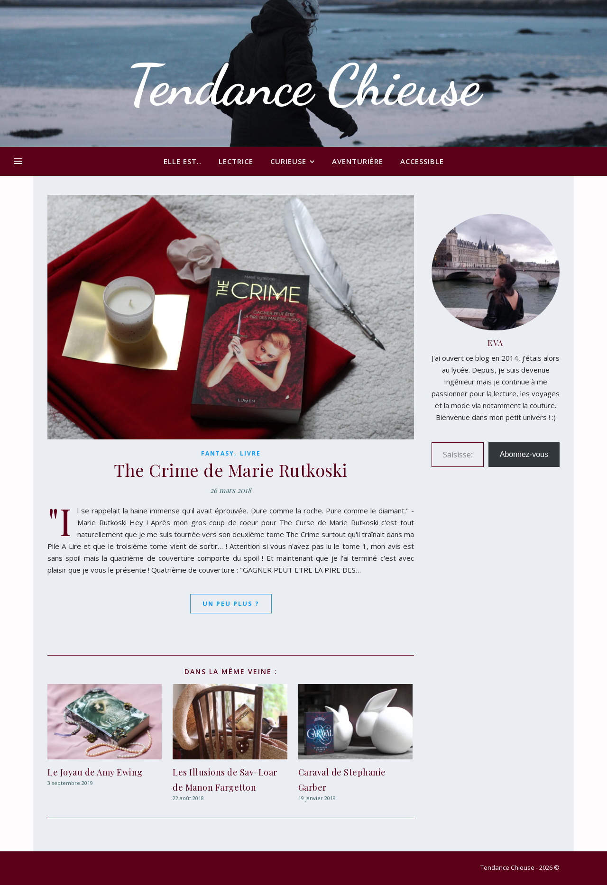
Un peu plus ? (230, 603)
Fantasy (217, 453)
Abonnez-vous (524, 454)
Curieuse (288, 161)
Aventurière (357, 161)
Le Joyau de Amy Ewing (95, 772)
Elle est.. (183, 161)
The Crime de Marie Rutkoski (231, 469)
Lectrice (236, 161)
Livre (250, 453)
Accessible (422, 161)
